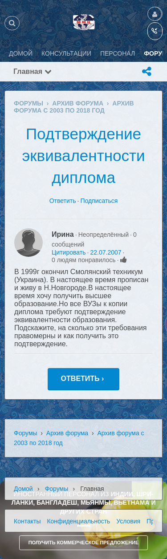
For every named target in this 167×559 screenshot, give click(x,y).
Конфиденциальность (78, 521)
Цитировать (69, 252)
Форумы (25, 433)
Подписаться (99, 200)
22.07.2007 (105, 252)
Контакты (27, 521)
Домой (23, 488)
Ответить (62, 200)
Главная (32, 71)
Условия (128, 521)
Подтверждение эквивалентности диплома (83, 155)
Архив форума (67, 433)
